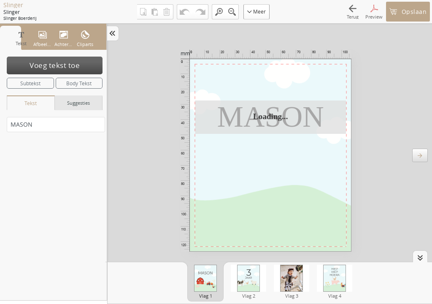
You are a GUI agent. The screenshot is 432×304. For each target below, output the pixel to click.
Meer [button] (256, 11)
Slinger (13, 5)
